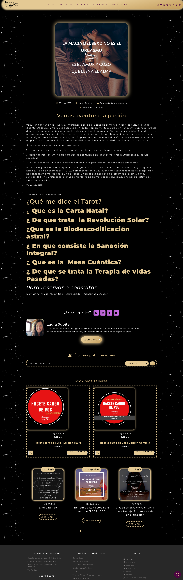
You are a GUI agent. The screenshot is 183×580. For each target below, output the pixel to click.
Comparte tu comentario (113, 103)
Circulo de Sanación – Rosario (42, 562)
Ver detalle (77, 452)
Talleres (65, 5)
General (99, 107)
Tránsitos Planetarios (83, 565)
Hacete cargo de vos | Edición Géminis (125, 443)
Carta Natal (78, 558)
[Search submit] (152, 364)
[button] (96, 313)
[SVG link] (11, 4)
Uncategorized (91, 469)
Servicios (100, 5)
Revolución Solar (81, 562)
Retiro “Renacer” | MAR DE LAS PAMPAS (42, 566)
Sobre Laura (119, 5)
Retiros (82, 5)
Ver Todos (32, 570)
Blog (51, 5)
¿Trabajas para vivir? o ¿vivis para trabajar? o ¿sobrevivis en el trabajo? (135, 511)
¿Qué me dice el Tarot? (64, 201)
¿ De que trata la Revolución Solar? (87, 220)
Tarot (75, 572)
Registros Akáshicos (82, 568)
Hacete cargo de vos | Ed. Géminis (44, 558)
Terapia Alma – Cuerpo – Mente (88, 575)
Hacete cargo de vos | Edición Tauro (58, 443)
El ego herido (48, 507)
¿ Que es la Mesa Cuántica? (75, 262)
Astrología (88, 107)
